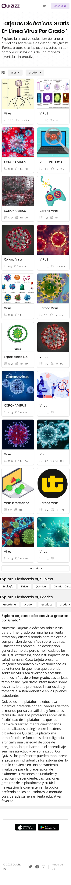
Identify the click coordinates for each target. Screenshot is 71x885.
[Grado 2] (46, 605)
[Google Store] (48, 827)
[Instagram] (43, 867)
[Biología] (8, 586)
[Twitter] (30, 867)
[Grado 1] (35, 73)
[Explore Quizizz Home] (11, 6)
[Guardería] (9, 605)
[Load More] (35, 568)
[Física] (24, 586)
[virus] (15, 73)
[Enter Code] (60, 6)
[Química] (41, 586)
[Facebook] (37, 867)
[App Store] (25, 827)
